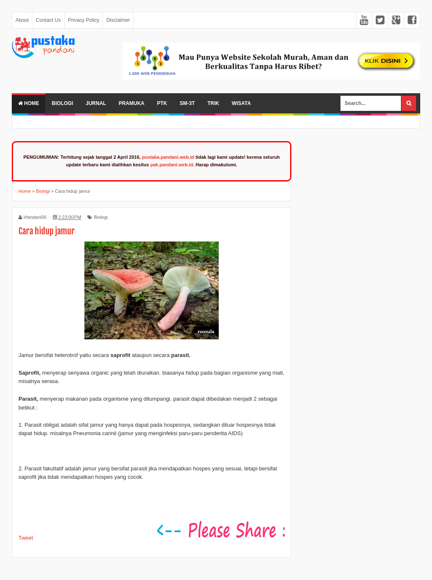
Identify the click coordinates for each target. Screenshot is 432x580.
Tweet (25, 538)
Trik (213, 103)
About (22, 20)
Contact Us (48, 20)
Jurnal (96, 103)
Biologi (62, 103)
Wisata (241, 103)
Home (28, 103)
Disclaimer (118, 20)
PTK (162, 103)
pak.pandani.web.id (171, 164)
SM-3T (187, 103)
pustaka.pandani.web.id (168, 157)
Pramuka (131, 103)
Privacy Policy (83, 20)
